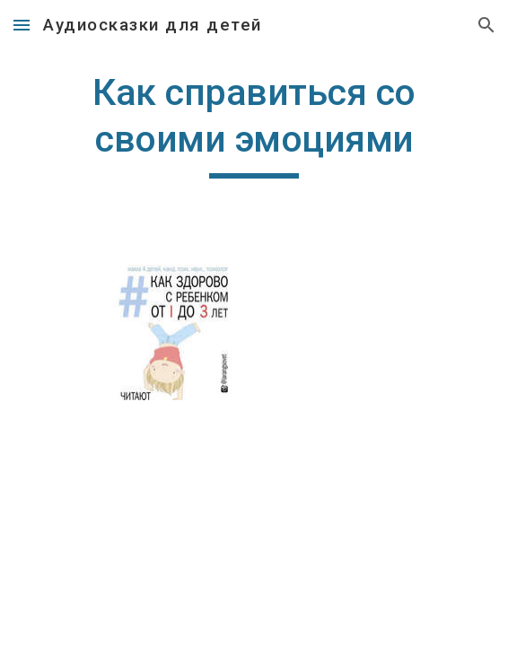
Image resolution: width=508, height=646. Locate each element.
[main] (253, 124)
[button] (21, 24)
